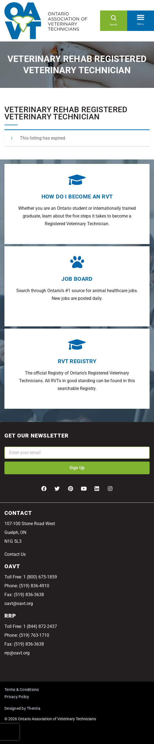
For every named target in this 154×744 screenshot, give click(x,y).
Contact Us (15, 554)
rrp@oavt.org (17, 653)
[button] (140, 16)
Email (9, 443)
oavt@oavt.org (18, 603)
